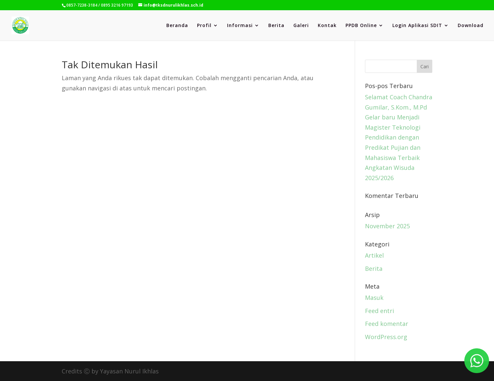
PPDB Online (361, 25)
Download (470, 25)
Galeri (301, 25)
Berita (276, 25)
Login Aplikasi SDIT (417, 25)
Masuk (374, 298)
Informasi (240, 25)
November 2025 (387, 226)
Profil (204, 25)
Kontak (327, 25)
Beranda (177, 25)
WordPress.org (386, 337)
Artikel (374, 255)
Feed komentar (386, 324)
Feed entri (379, 311)
